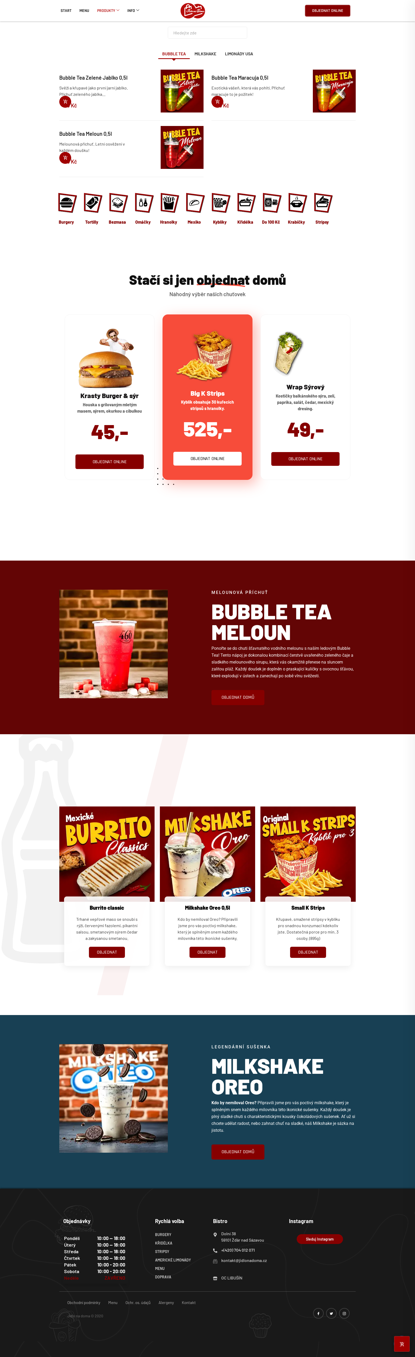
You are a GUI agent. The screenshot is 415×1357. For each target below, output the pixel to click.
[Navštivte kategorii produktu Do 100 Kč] (271, 210)
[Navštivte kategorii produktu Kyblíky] (220, 210)
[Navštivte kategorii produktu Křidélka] (246, 210)
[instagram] (344, 1313)
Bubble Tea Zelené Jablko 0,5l (93, 77)
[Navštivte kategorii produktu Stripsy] (323, 210)
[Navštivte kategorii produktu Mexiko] (194, 210)
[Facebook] (318, 1313)
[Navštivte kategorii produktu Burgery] (67, 210)
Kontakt (189, 1302)
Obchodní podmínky (83, 1302)
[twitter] (331, 1313)
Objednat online (327, 10)
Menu (84, 10)
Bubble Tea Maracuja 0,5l (239, 77)
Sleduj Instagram (320, 1239)
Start (66, 10)
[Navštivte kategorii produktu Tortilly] (92, 210)
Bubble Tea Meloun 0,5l (85, 133)
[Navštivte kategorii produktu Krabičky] (297, 210)
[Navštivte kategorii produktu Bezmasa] (118, 210)
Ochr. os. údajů (138, 1302)
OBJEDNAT (107, 952)
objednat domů (238, 697)
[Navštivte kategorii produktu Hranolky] (169, 210)
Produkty (108, 10)
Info (133, 10)
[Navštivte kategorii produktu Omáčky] (143, 210)
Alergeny (166, 1302)
